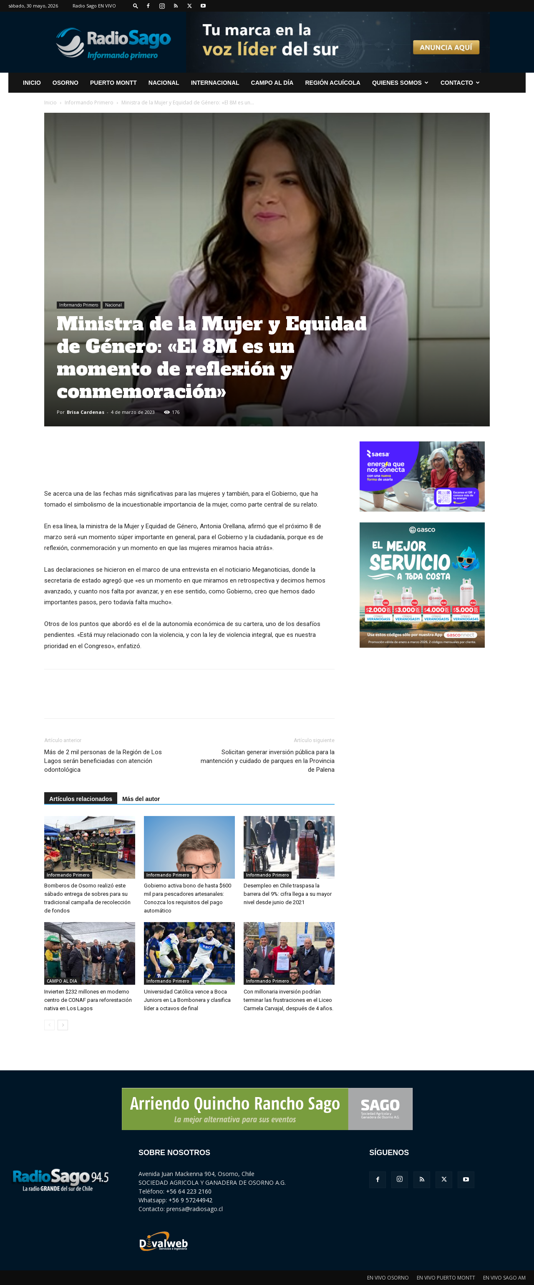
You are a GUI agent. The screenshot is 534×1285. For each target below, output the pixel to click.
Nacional (164, 82)
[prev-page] (49, 1025)
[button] (135, 6)
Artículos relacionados (80, 799)
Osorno (65, 82)
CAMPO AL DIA (62, 981)
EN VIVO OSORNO (388, 1277)
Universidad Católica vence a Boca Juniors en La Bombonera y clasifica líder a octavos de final (187, 999)
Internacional (215, 82)
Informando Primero (89, 102)
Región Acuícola (332, 82)
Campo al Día (272, 82)
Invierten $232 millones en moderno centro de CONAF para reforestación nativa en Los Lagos (88, 999)
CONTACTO (460, 82)
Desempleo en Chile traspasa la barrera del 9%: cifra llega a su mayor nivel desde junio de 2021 (288, 893)
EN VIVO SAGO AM (504, 1277)
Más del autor (141, 799)
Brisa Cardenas (85, 412)
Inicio (50, 102)
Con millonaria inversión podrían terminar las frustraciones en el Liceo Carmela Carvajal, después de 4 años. (288, 999)
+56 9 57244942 (190, 1200)
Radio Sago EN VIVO (94, 6)
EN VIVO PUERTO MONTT (446, 1277)
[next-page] (63, 1025)
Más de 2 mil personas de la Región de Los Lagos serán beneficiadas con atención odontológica (103, 760)
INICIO (32, 82)
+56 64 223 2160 (189, 1191)
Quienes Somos (400, 82)
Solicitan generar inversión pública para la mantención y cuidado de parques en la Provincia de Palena (268, 760)
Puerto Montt (113, 82)
